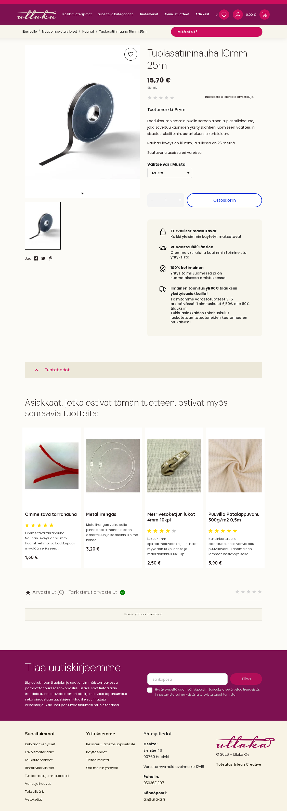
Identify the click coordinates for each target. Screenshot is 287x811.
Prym (180, 110)
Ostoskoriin (224, 200)
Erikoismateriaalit (39, 752)
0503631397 (154, 783)
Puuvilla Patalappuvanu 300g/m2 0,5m (233, 517)
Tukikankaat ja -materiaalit (47, 775)
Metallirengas (101, 514)
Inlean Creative (247, 764)
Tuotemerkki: (160, 110)
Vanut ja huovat (38, 783)
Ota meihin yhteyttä (102, 767)
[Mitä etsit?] (217, 32)
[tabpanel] (82, 121)
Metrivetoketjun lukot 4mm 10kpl (171, 517)
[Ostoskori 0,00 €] (258, 14)
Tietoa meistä (97, 760)
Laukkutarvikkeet (39, 760)
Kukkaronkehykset (40, 744)
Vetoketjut (33, 799)
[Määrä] (166, 200)
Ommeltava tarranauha (51, 514)
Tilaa (246, 679)
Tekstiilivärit (34, 791)
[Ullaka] (39, 14)
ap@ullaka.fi (154, 799)
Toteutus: (225, 764)
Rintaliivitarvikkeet (39, 767)
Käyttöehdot (96, 752)
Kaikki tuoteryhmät (77, 14)
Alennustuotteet (176, 14)
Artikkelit (202, 14)
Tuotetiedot (51, 370)
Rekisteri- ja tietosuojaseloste (110, 744)
